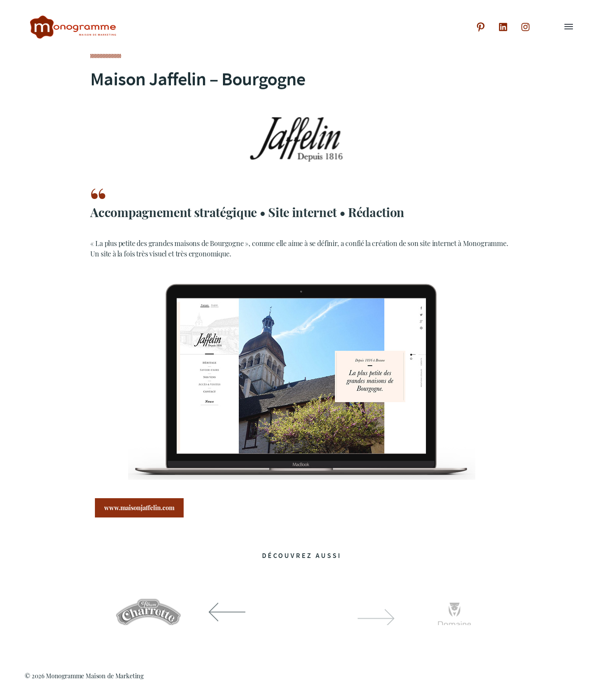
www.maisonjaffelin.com (139, 509)
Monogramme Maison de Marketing (95, 676)
